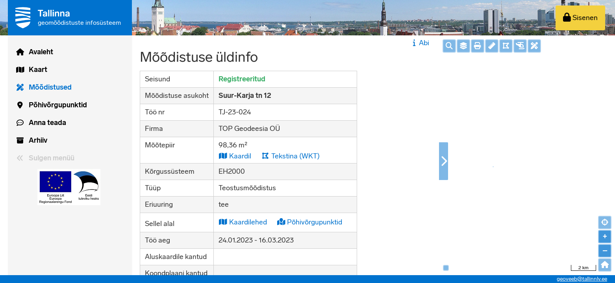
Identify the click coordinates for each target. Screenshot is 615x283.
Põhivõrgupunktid (310, 222)
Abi (420, 43)
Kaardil (235, 156)
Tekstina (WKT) (290, 156)
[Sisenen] (580, 18)
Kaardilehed (243, 222)
